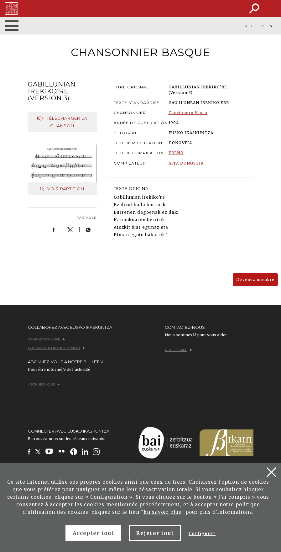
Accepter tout (93, 533)
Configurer (202, 533)
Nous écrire (178, 350)
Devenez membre (255, 279)
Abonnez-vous (44, 384)
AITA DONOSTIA (186, 163)
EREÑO (176, 152)
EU (244, 26)
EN (270, 26)
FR (261, 26)
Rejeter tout (155, 533)
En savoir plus (162, 512)
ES (253, 26)
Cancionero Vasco (188, 112)
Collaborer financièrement (56, 348)
